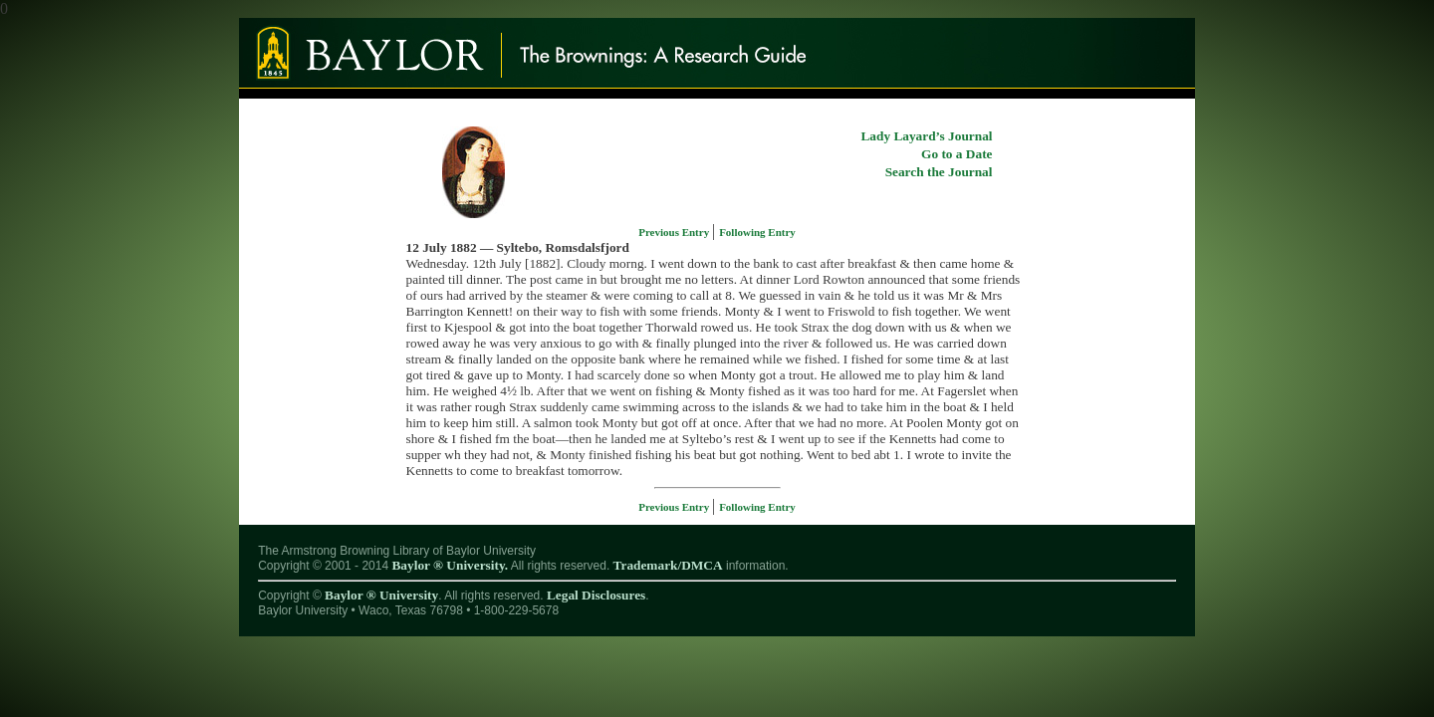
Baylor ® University (381, 595)
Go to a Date (956, 153)
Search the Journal (939, 171)
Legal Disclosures (596, 595)
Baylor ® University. (449, 565)
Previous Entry (675, 232)
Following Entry (757, 232)
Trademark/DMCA (668, 565)
